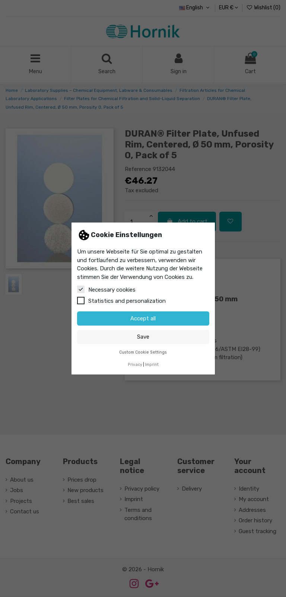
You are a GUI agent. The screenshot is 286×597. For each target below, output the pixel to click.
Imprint (152, 364)
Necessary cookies (106, 289)
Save (143, 336)
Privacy (135, 364)
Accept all (143, 318)
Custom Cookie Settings (143, 352)
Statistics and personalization (121, 300)
